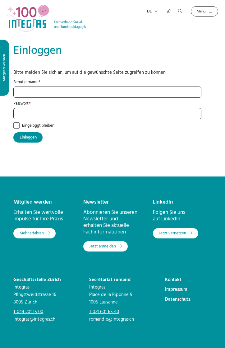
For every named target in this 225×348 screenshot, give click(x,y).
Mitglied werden (32, 202)
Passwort (31, 103)
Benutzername (36, 82)
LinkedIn (163, 202)
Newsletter (96, 202)
